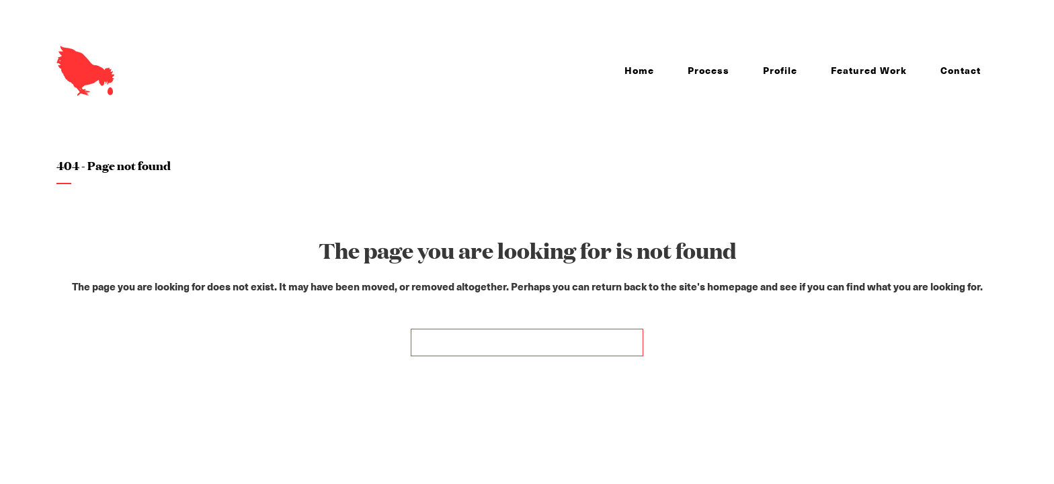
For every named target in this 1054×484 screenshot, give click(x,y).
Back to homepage (527, 342)
